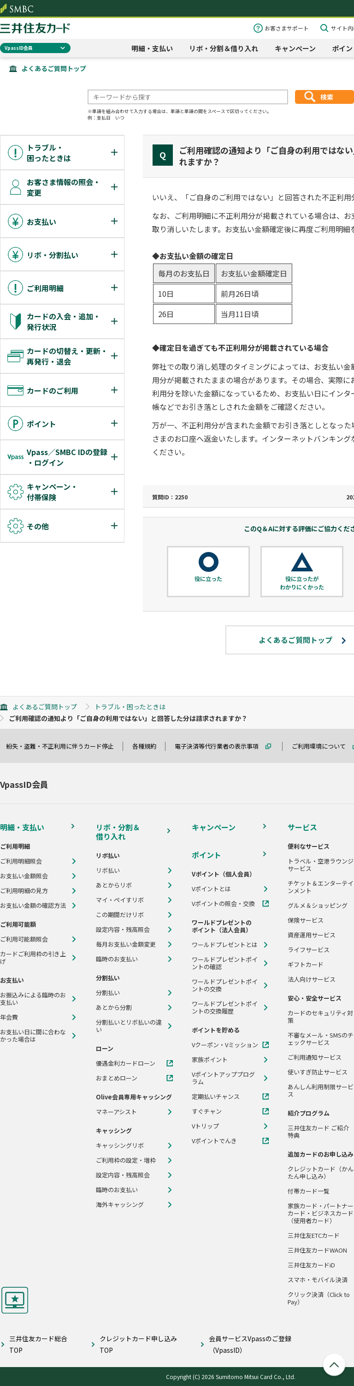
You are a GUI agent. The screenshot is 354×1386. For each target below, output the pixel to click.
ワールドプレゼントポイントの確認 (225, 963)
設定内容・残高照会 (123, 929)
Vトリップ (205, 1126)
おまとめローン (116, 1078)
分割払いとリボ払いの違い (129, 1026)
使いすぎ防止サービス (318, 1072)
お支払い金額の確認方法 (33, 905)
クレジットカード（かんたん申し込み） (321, 1172)
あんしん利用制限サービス (321, 1090)
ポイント (206, 854)
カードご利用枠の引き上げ (33, 957)
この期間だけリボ (120, 914)
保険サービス (306, 920)
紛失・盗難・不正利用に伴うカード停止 (64, 746)
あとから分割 (114, 1007)
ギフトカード (306, 964)
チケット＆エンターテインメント (321, 887)
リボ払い (108, 870)
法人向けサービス (312, 979)
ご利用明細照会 (21, 861)
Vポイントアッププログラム (223, 1078)
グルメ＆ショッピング (318, 905)
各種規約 (148, 746)
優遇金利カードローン (125, 1063)
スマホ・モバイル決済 (318, 1280)
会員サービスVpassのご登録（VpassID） (250, 1344)
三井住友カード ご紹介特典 (318, 1131)
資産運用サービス (312, 935)
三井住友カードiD (311, 1265)
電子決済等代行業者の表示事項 (221, 746)
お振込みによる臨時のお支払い (33, 998)
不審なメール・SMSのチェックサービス (321, 1039)
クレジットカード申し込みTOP (138, 1344)
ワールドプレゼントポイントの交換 (225, 985)
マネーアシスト (116, 1112)
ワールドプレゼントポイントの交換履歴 (225, 1007)
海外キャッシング (120, 1204)
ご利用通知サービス (315, 1057)
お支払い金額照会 (24, 876)
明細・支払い (152, 48)
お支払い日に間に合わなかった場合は (33, 1035)
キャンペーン (295, 48)
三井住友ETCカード (314, 1235)
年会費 (9, 1017)
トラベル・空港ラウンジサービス (321, 865)
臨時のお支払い (117, 959)
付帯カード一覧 (309, 1191)
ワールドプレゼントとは (225, 944)
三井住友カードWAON (317, 1250)
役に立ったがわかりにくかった (302, 583)
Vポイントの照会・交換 (223, 903)
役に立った (208, 579)
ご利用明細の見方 (24, 890)
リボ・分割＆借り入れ (223, 48)
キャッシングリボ (120, 1145)
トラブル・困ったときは (129, 706)
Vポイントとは (211, 889)
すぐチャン (207, 1111)
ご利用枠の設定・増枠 (126, 1160)
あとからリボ (114, 885)
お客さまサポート (287, 28)
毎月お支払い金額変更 (126, 944)
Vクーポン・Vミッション (225, 1045)
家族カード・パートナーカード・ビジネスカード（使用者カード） (321, 1213)
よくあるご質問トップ (54, 68)
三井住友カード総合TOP (38, 1344)
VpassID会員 (19, 47)
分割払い (108, 992)
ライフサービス (309, 950)
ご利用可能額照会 (24, 939)
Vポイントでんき (214, 1141)
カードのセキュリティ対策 (320, 1016)
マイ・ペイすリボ (120, 900)
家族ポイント (210, 1059)
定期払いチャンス (216, 1096)
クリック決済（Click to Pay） (319, 1298)
